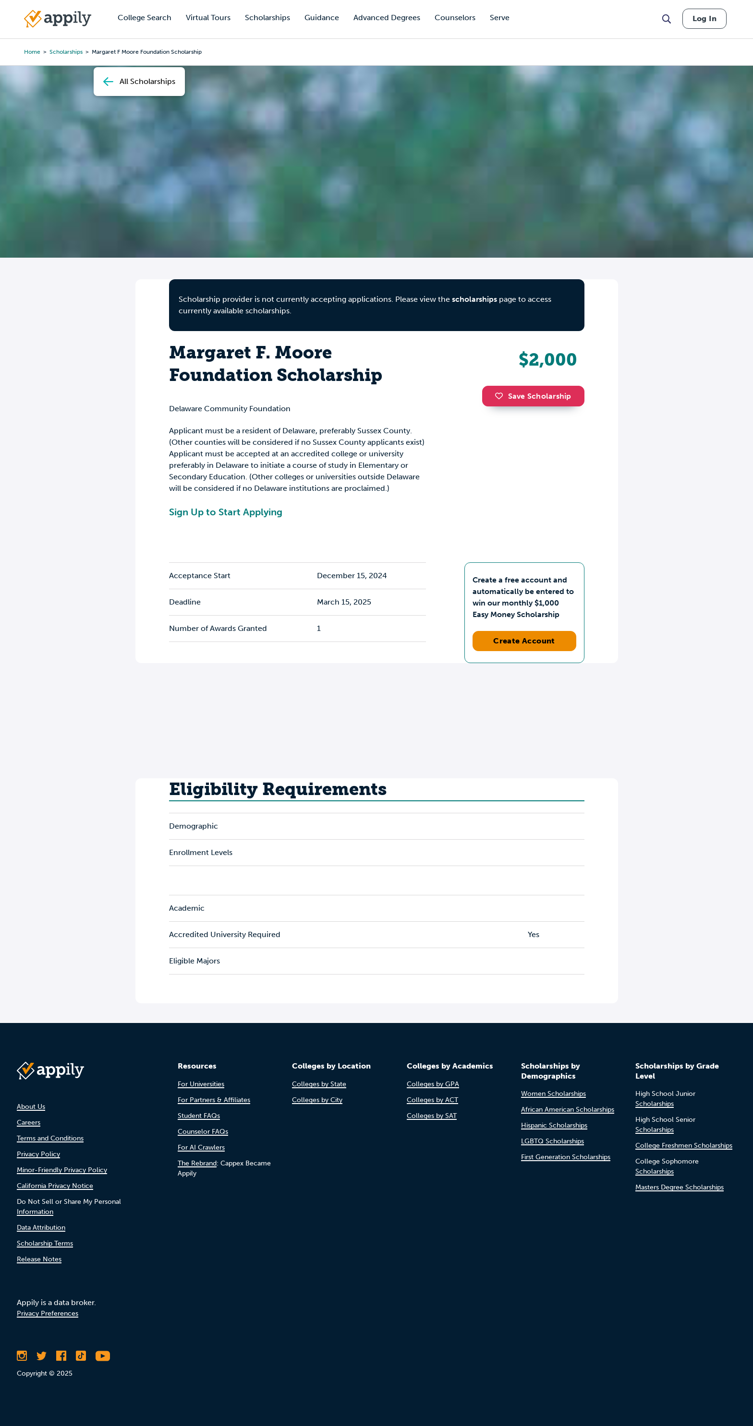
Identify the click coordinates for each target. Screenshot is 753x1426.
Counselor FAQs (203, 1132)
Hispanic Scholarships (554, 1125)
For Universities (201, 1084)
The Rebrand (197, 1163)
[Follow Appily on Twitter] (41, 1356)
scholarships (66, 51)
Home (32, 51)
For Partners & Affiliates (214, 1100)
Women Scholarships (553, 1094)
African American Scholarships (567, 1109)
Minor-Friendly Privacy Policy (62, 1170)
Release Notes (39, 1259)
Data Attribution (41, 1228)
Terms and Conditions (50, 1138)
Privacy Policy (38, 1154)
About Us (31, 1107)
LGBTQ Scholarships (552, 1141)
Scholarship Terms (45, 1243)
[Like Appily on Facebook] (61, 1356)
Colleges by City (317, 1100)
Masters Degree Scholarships (679, 1187)
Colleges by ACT (432, 1100)
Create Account (524, 640)
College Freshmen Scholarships (683, 1145)
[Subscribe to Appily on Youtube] (103, 1356)
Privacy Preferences (47, 1313)
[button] (501, 396)
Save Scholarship (533, 396)
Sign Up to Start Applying (225, 512)
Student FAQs (199, 1116)
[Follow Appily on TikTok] (81, 1356)
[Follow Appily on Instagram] (22, 1356)
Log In (704, 18)
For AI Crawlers (201, 1147)
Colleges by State (319, 1084)
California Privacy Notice (55, 1186)
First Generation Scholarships (565, 1157)
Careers (28, 1122)
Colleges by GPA (433, 1084)
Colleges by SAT (432, 1116)
